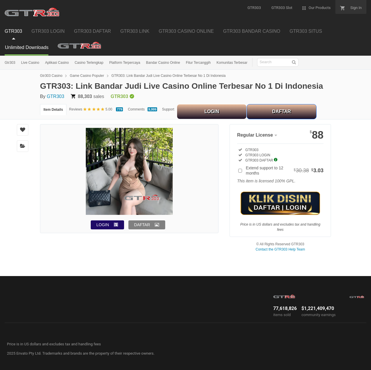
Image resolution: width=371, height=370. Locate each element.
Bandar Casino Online (163, 63)
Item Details (53, 110)
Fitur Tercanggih (198, 63)
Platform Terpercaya (124, 63)
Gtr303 (10, 63)
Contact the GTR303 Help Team (280, 249)
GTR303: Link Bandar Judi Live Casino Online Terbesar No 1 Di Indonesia (168, 76)
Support (168, 109)
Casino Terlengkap (88, 63)
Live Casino (30, 63)
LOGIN (211, 111)
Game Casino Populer (87, 76)
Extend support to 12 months (284, 170)
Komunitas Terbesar (232, 63)
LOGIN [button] (103, 224)
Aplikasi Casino (57, 63)
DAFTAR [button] (142, 224)
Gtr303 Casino (51, 76)
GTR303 (55, 96)
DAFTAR (281, 111)
